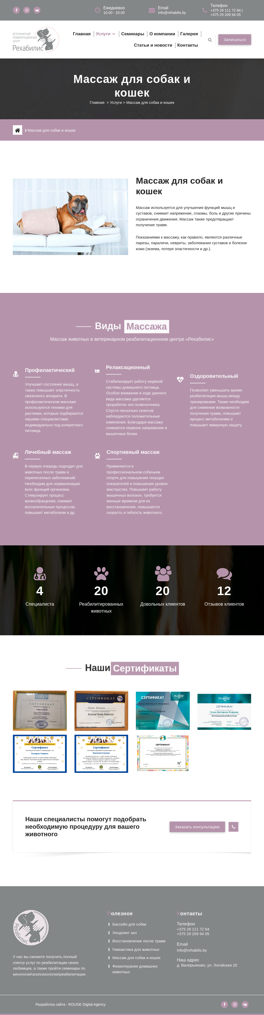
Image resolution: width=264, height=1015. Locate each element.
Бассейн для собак (129, 863)
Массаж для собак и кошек (136, 896)
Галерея (189, 33)
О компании (162, 33)
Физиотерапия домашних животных (135, 907)
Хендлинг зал (124, 871)
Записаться (235, 39)
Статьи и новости (153, 45)
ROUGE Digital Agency (86, 1004)
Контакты (187, 45)
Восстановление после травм (139, 879)
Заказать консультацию (197, 827)
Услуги (103, 33)
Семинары (132, 33)
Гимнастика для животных (135, 888)
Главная (82, 33)
